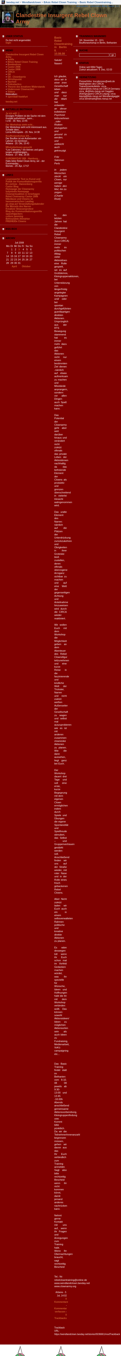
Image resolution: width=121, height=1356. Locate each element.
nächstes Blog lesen (102, 6)
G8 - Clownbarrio (17, 77)
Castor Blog (12, 186)
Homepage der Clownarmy (20, 189)
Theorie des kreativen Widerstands (26, 87)
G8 (9, 74)
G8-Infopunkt (15, 79)
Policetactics (14, 84)
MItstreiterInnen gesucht (19, 147)
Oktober (26, 266)
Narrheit (12, 82)
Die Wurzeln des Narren (18, 206)
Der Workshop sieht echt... (20, 124)
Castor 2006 (14, 67)
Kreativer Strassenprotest (19, 209)
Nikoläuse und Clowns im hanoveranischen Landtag (20, 200)
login (8, 43)
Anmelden (82, 6)
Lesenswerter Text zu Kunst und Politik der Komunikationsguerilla (24, 180)
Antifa (11, 59)
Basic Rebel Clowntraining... (96, 2)
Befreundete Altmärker (18, 219)
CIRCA (11, 72)
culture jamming (14, 216)
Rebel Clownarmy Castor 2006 (22, 196)
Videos (11, 92)
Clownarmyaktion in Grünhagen (23, 194)
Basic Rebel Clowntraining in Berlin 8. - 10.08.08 (63, 45)
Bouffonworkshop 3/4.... (18, 136)
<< (117, 6)
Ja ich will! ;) (12, 113)
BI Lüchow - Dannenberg (19, 184)
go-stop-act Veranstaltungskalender (25, 204)
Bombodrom (14, 64)
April (14, 266)
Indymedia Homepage (17, 191)
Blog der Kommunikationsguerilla (24, 211)
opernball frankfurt (18, 96)
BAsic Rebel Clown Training (60, 2)
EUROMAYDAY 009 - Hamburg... (23, 158)
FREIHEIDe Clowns (16, 221)
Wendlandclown (31, 2)
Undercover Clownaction (21, 89)
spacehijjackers (14, 214)
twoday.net (12, 2)
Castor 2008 (14, 69)
